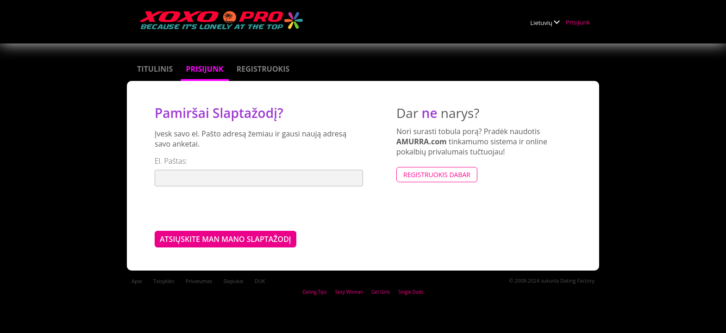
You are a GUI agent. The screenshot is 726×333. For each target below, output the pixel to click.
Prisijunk (578, 22)
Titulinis (155, 69)
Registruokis (263, 69)
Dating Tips (315, 292)
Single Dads (410, 292)
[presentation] (225, 208)
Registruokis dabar (436, 174)
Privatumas (199, 281)
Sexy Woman (349, 292)
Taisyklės (164, 281)
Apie (136, 281)
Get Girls (380, 292)
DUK (260, 281)
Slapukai (234, 281)
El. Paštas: (171, 161)
